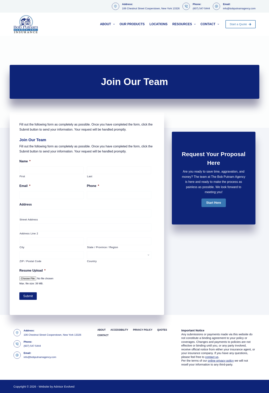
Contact (210, 24)
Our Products (132, 24)
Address (25, 204)
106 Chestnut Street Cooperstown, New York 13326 (151, 8)
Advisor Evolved (64, 386)
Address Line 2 (29, 233)
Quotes (162, 329)
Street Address (29, 219)
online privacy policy (221, 360)
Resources (184, 24)
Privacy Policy (142, 329)
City (22, 247)
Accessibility (119, 329)
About (108, 24)
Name (25, 161)
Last (89, 176)
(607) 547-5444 (201, 8)
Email (24, 185)
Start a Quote (240, 24)
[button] (213, 203)
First (22, 176)
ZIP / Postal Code (30, 261)
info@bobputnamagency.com (239, 8)
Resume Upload (32, 270)
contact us (211, 356)
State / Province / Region (102, 247)
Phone (93, 185)
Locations (158, 24)
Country (92, 261)
